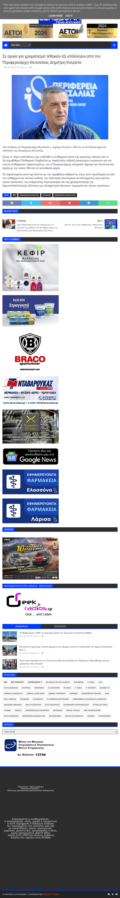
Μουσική (57, 710)
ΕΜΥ (107, 693)
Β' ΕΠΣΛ (67, 688)
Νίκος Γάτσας (73, 710)
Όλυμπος (78, 682)
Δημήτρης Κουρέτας (29, 195)
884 (14, 195)
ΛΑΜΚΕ (7, 710)
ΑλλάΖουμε (54, 688)
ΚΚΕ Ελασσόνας (33, 705)
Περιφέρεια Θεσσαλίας (65, 195)
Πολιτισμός (55, 716)
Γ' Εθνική (91, 688)
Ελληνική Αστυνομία (58, 699)
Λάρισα (18, 710)
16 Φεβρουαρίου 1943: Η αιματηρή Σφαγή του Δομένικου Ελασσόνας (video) (55, 633)
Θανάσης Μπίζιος (13, 705)
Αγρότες (26, 688)
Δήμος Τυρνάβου (57, 693)
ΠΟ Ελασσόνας (11, 716)
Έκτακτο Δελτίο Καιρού (58, 682)
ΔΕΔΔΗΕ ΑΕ (105, 688)
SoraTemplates (20, 894)
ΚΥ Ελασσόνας (52, 705)
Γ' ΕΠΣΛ (78, 688)
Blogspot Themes (51, 894)
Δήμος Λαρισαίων (35, 693)
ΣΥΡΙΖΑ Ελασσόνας (74, 716)
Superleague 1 (35, 682)
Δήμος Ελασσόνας (13, 693)
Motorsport (17, 682)
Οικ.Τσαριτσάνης (92, 710)
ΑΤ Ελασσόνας (11, 688)
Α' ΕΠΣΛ (91, 682)
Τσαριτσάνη (104, 716)
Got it (69, 15)
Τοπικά (90, 716)
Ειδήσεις (47, 195)
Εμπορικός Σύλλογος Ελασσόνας (89, 699)
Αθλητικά (39, 688)
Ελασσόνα (38, 699)
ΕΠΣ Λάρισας (10, 699)
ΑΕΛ (100, 682)
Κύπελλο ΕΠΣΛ (100, 705)
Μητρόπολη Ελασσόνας (37, 710)
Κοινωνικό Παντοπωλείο (76, 705)
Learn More (55, 15)
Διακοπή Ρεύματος (91, 693)
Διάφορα (74, 693)
